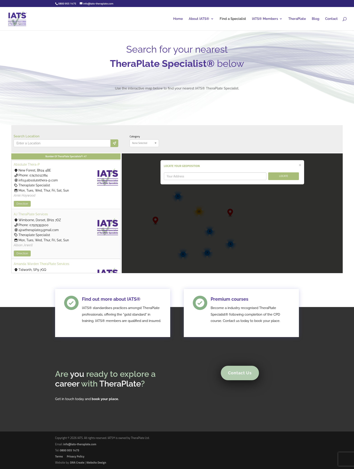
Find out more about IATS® (115, 312)
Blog (315, 19)
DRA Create (77, 462)
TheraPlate (297, 19)
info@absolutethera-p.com (38, 180)
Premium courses (228, 312)
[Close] (300, 164)
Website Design (96, 462)
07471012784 (38, 175)
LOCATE (283, 176)
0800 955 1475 (69, 450)
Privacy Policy (75, 456)
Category (135, 136)
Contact (331, 19)
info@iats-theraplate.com (79, 444)
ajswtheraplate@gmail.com (39, 230)
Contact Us (236, 376)
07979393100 (39, 225)
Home (178, 19)
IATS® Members (265, 19)
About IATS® (199, 19)
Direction (22, 203)
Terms (59, 456)
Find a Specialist (233, 19)
